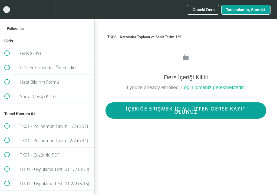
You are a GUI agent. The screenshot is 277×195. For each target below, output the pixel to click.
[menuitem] (47, 9)
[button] (7, 9)
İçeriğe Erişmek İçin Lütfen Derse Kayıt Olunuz (186, 110)
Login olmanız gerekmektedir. (213, 87)
